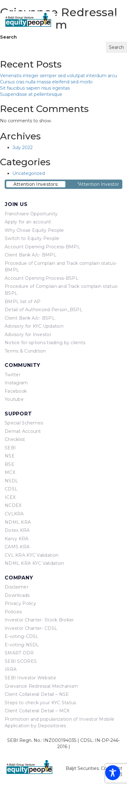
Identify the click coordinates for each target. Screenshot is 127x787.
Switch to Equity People (32, 238)
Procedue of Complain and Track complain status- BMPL (61, 266)
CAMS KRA (17, 547)
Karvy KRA (17, 538)
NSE (10, 456)
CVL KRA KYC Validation (32, 555)
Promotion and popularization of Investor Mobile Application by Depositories (59, 722)
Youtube (14, 399)
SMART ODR (19, 653)
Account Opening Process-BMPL (42, 247)
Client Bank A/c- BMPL (30, 255)
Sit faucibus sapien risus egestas (35, 88)
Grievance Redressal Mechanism (41, 686)
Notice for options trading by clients (45, 342)
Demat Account (23, 431)
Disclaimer (16, 587)
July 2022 (22, 147)
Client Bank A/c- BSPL (30, 318)
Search (8, 37)
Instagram (16, 383)
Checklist (15, 439)
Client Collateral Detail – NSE (37, 694)
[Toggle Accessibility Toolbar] (113, 773)
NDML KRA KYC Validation (34, 563)
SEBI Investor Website (30, 678)
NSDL (11, 481)
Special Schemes (24, 423)
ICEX (10, 497)
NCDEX (13, 505)
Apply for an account (28, 222)
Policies (13, 612)
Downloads (17, 595)
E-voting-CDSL (22, 636)
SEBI (10, 448)
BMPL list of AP (22, 301)
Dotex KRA (17, 530)
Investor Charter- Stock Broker (39, 620)
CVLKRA (14, 514)
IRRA (10, 669)
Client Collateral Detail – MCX (37, 711)
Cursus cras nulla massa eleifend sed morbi (46, 82)
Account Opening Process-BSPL (41, 278)
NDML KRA (18, 522)
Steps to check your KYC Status (40, 702)
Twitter (13, 374)
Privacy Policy (20, 603)
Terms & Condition (25, 351)
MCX (10, 472)
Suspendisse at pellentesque (31, 94)
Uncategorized (28, 173)
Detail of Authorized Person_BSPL (43, 309)
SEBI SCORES (21, 661)
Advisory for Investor (28, 334)
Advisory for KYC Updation (34, 326)
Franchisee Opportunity (31, 214)
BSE (9, 464)
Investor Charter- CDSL (31, 628)
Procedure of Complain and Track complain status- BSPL (61, 289)
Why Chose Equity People (34, 230)
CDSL (11, 489)
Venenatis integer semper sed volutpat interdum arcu (58, 75)
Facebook (16, 391)
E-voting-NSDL (22, 645)
